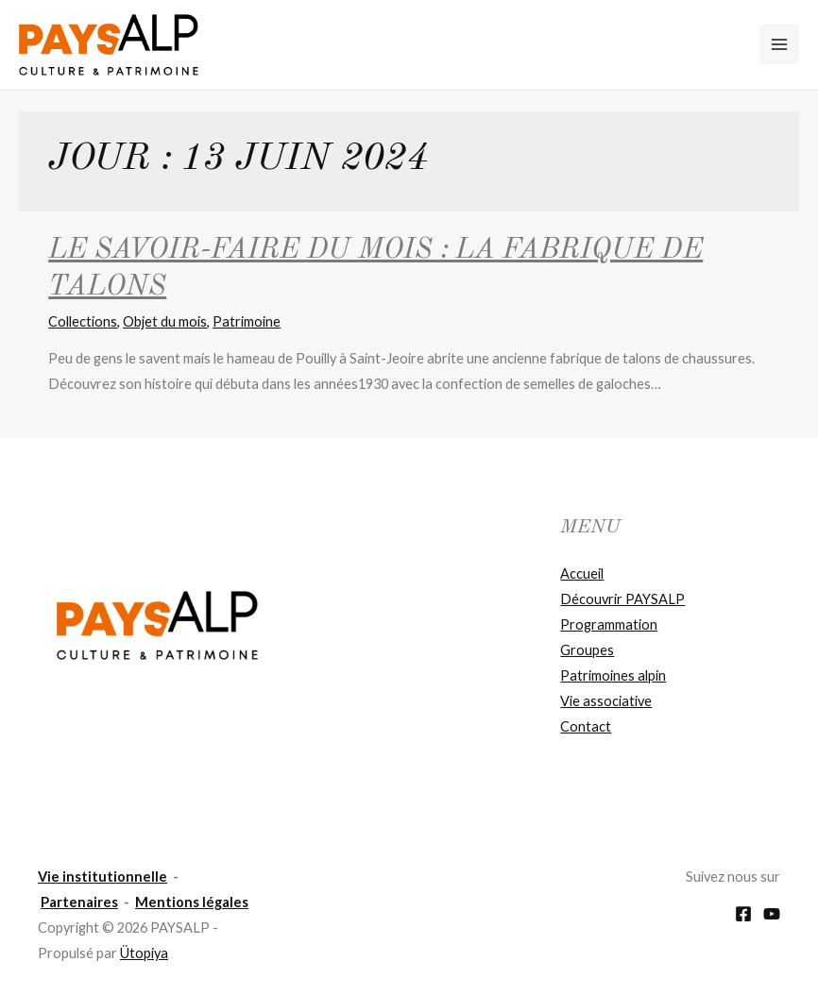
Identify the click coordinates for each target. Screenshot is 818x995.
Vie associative (606, 701)
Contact (585, 726)
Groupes (587, 650)
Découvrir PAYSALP (622, 599)
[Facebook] (743, 913)
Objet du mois (165, 321)
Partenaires (79, 902)
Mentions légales (191, 902)
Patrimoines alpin (613, 675)
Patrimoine (247, 321)
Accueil (582, 573)
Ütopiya (144, 953)
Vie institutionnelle (102, 877)
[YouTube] (771, 913)
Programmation (608, 624)
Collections (82, 321)
